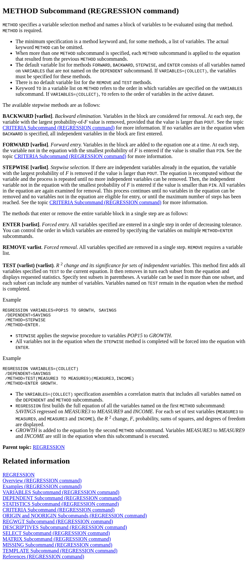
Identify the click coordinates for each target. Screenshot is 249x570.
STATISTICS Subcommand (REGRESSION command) (61, 511)
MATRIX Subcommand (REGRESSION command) (57, 547)
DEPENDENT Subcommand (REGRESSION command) (62, 506)
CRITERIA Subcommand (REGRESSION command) (58, 127)
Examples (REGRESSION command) (42, 494)
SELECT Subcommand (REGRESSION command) (56, 541)
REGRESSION (49, 455)
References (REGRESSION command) (43, 564)
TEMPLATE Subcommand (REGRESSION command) (60, 558)
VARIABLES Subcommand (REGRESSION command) (61, 500)
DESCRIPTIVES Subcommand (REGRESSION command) (65, 535)
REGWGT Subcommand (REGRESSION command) (58, 529)
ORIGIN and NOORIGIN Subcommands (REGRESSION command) (75, 523)
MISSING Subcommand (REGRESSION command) (57, 552)
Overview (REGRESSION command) (42, 488)
